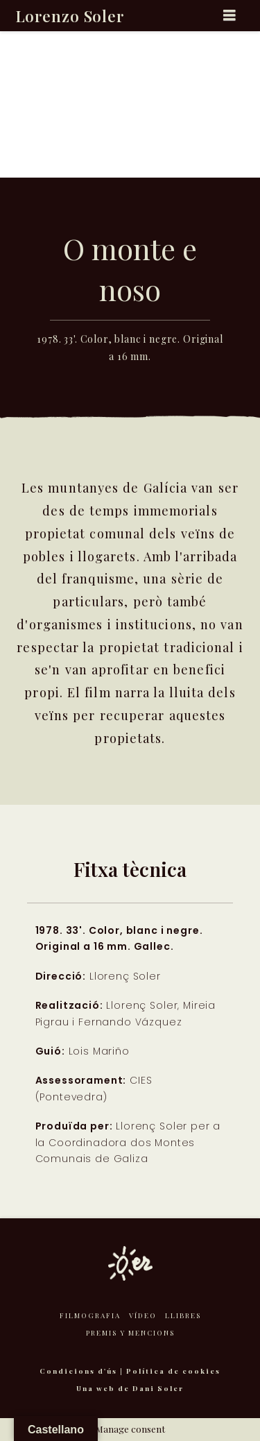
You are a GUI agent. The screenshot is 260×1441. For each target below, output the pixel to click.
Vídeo (143, 1315)
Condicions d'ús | (83, 1371)
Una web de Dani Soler (130, 1388)
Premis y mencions (130, 1333)
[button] (230, 14)
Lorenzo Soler (70, 16)
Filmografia (90, 1315)
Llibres (183, 1315)
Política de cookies (173, 1371)
